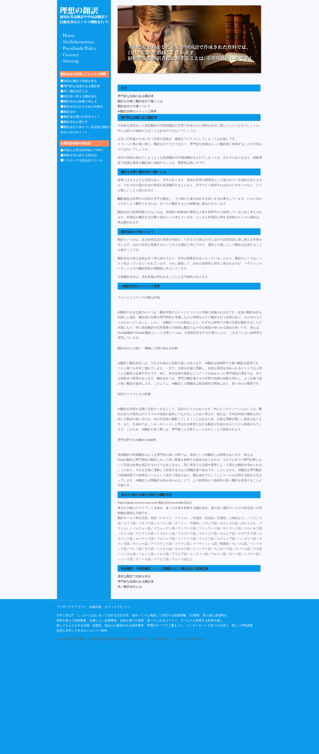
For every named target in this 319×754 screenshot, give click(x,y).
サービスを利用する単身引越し (202, 620)
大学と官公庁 (65, 615)
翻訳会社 (70, 111)
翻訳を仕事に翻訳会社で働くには (140, 101)
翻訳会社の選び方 (76, 122)
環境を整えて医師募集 (71, 620)
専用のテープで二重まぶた (165, 625)
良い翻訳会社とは (76, 91)
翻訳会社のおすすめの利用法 (83, 106)
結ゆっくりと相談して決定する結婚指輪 (159, 615)
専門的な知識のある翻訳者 (82, 86)
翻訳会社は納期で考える (80, 101)
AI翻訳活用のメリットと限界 (137, 111)
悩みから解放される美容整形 (124, 625)
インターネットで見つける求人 (207, 625)
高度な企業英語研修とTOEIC (83, 150)
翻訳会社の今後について (134, 106)
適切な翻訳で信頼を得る (80, 81)
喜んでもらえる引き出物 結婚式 (78, 625)
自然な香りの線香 (132, 620)
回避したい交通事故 (103, 620)
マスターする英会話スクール (83, 160)
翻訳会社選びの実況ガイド (82, 116)
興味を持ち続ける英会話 (80, 155)
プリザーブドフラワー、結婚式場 (78, 607)
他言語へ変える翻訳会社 (80, 96)
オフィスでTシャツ (118, 607)
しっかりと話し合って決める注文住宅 (103, 615)
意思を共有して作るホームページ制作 (81, 630)
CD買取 (194, 615)
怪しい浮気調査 (242, 625)
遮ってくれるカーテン (162, 620)
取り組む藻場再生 (215, 615)
